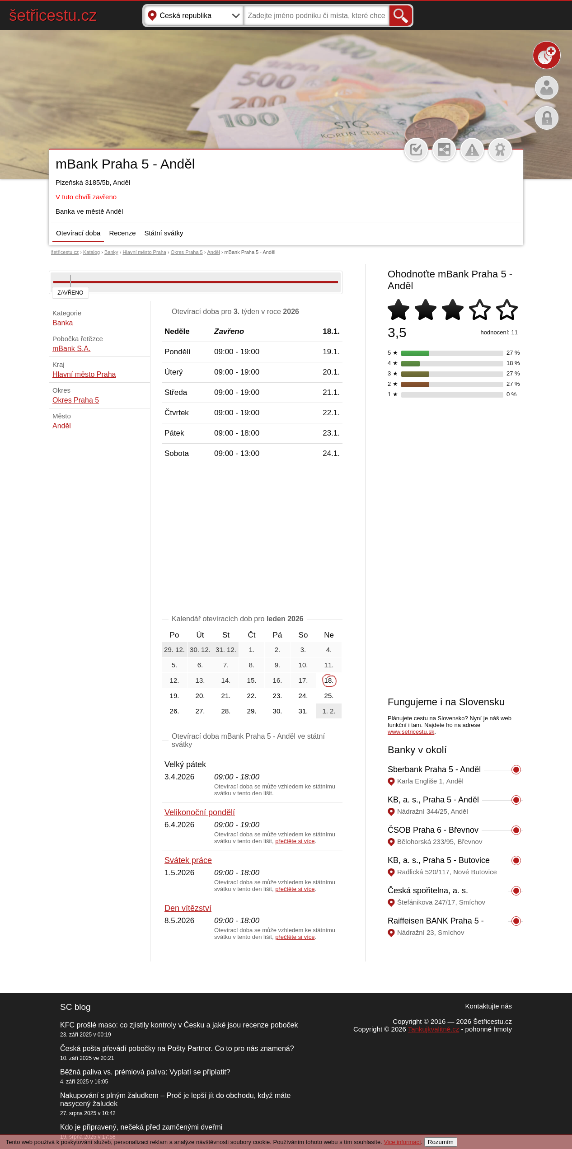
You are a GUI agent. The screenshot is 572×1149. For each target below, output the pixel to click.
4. (329, 649)
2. (278, 649)
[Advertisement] (252, 538)
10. (303, 665)
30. (277, 711)
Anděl (213, 252)
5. (175, 665)
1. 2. (328, 711)
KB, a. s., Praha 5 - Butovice (439, 860)
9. (278, 665)
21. (226, 695)
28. (226, 711)
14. (226, 680)
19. (174, 695)
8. (252, 665)
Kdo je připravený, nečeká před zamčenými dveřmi (141, 1127)
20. (200, 695)
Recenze (122, 233)
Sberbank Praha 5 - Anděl (434, 769)
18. (329, 680)
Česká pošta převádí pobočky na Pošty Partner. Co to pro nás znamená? (177, 1048)
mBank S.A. (71, 348)
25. (329, 695)
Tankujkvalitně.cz (433, 1029)
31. (303, 711)
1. (252, 649)
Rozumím (441, 1142)
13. (200, 680)
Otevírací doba (78, 233)
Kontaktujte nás (488, 1006)
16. (277, 680)
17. (303, 680)
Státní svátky (164, 233)
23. (277, 695)
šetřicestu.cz (53, 15)
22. (252, 695)
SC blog (75, 1007)
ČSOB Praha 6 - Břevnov (433, 830)
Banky (111, 252)
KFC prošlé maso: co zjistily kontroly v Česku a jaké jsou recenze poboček (179, 1025)
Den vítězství (187, 908)
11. (329, 665)
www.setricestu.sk (411, 731)
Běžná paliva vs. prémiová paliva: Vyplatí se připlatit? (145, 1072)
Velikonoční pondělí (199, 812)
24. (303, 695)
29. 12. (174, 649)
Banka (62, 323)
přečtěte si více (294, 841)
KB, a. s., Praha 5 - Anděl (433, 799)
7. (226, 665)
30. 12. (200, 649)
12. (174, 680)
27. (200, 711)
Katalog (91, 252)
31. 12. (226, 649)
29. (252, 711)
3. (303, 649)
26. (174, 711)
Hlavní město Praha (144, 252)
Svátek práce (188, 860)
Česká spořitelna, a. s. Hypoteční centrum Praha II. (438, 895)
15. (252, 680)
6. (200, 665)
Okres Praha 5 (187, 252)
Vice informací (402, 1142)
